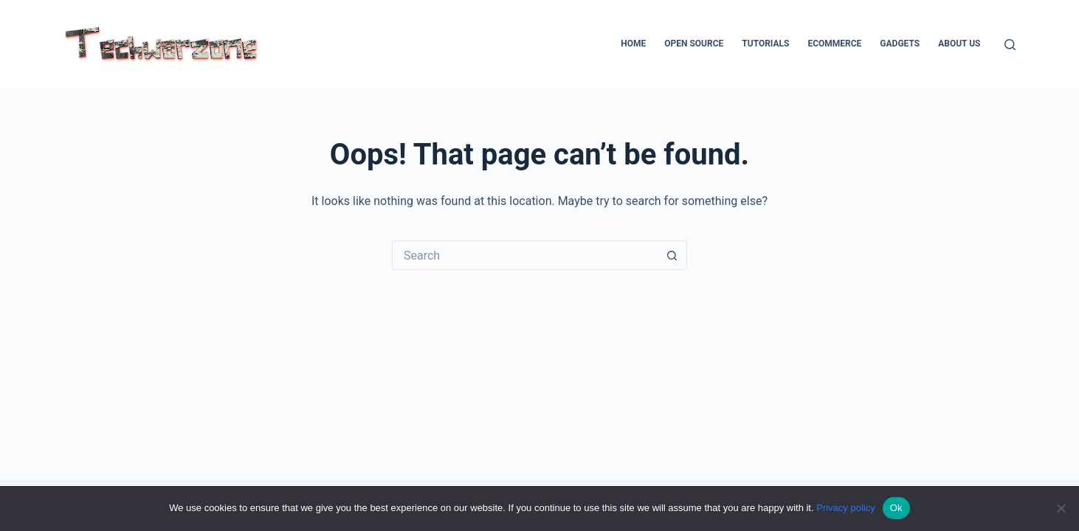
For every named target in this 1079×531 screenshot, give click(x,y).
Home (633, 43)
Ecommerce (834, 43)
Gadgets (900, 43)
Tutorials (765, 43)
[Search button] (672, 255)
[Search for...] (525, 255)
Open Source (693, 43)
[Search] (1010, 44)
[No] (1060, 508)
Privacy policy (845, 507)
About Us (959, 43)
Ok (896, 507)
